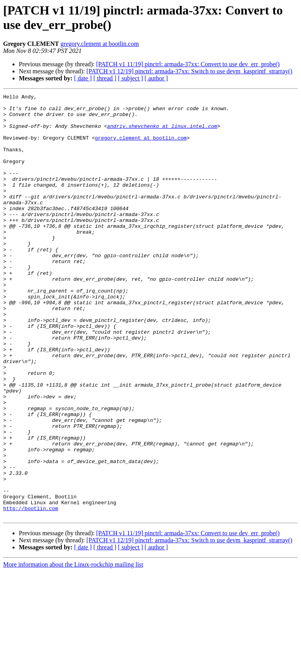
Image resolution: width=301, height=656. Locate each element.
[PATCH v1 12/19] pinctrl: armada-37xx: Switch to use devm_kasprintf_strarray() (189, 71)
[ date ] (83, 78)
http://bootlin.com (30, 591)
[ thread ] (104, 78)
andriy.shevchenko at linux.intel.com (162, 132)
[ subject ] (130, 78)
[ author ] (156, 78)
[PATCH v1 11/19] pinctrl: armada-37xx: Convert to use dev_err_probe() (187, 64)
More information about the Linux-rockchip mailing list (73, 649)
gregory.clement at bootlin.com (99, 43)
